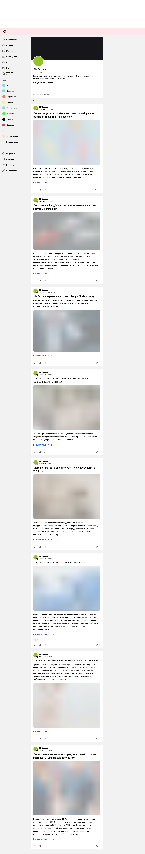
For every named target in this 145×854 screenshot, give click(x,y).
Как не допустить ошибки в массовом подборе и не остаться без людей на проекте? (33, 263)
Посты (3, 245)
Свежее (5, 248)
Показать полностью (10, 320)
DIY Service (5, 257)
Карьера (4, 259)
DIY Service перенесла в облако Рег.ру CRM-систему (21, 427)
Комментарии (11, 245)
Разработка (5, 423)
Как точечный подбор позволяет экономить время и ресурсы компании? (28, 348)
